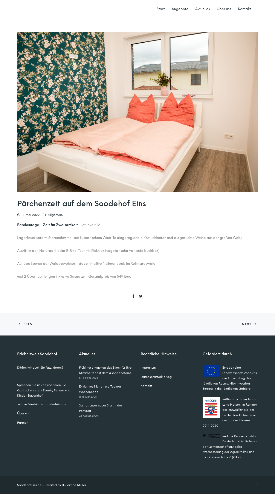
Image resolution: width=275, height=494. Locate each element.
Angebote (180, 9)
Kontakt (244, 9)
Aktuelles (202, 9)
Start (161, 9)
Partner (22, 423)
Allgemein (55, 215)
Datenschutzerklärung (156, 377)
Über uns (224, 9)
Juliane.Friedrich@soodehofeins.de (41, 404)
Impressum (148, 367)
